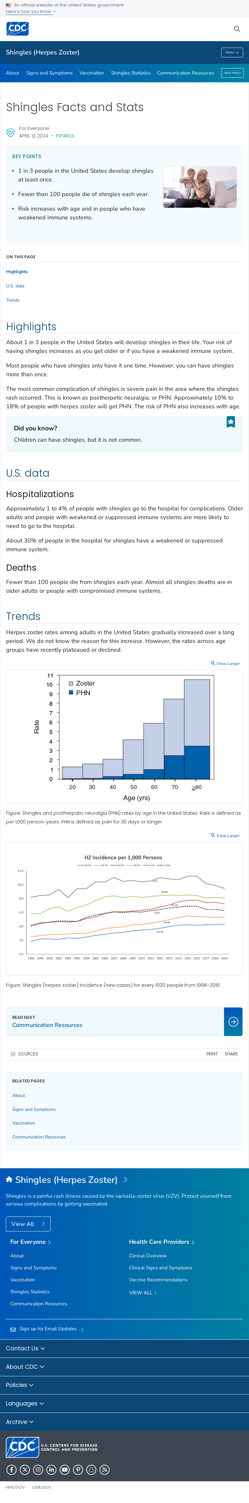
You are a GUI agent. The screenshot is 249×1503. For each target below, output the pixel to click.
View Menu (232, 73)
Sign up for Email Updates (48, 1328)
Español (65, 136)
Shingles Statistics (130, 73)
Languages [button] (25, 1403)
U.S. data (15, 286)
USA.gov (41, 1487)
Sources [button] (28, 1054)
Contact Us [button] (25, 1348)
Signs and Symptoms (49, 73)
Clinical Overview (148, 1255)
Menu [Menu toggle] (232, 52)
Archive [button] (20, 1422)
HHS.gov (15, 1487)
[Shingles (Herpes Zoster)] (124, 1180)
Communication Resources (185, 73)
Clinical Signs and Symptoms (160, 1267)
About (12, 73)
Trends (13, 300)
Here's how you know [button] (31, 11)
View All (23, 1224)
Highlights (17, 272)
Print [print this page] (212, 1054)
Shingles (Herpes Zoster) (43, 52)
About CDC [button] (25, 1367)
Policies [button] (20, 1385)
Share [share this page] (231, 1054)
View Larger (228, 664)
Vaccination (91, 73)
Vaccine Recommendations (158, 1279)
